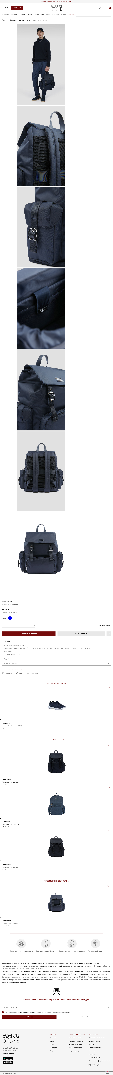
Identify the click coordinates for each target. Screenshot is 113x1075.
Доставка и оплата (10, 663)
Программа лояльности (97, 1038)
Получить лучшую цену (9, 612)
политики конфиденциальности (26, 1012)
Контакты (92, 1051)
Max (19, 673)
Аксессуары (54, 1048)
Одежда (52, 1041)
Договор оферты (94, 1041)
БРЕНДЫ (14, 14)
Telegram (7, 673)
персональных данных (63, 1012)
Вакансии (92, 1054)
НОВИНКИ (5, 14)
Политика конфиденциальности (99, 1061)
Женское (6, 8)
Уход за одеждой (75, 1051)
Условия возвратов (75, 1044)
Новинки (53, 1038)
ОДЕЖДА (22, 14)
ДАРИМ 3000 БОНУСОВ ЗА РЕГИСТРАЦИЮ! (56, 1)
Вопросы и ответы (95, 1048)
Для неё (29, 1017)
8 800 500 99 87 (33, 673)
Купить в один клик (81, 634)
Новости (55, 14)
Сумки (52, 1044)
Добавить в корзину (29, 634)
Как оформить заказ (76, 1041)
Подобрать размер (104, 625)
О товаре (7, 641)
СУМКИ (29, 14)
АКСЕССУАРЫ (45, 14)
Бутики (63, 14)
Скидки (71, 14)
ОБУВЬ (36, 14)
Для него (84, 1017)
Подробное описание (11, 659)
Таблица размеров (75, 1048)
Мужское (17, 8)
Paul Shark (7, 602)
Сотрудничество (94, 1057)
